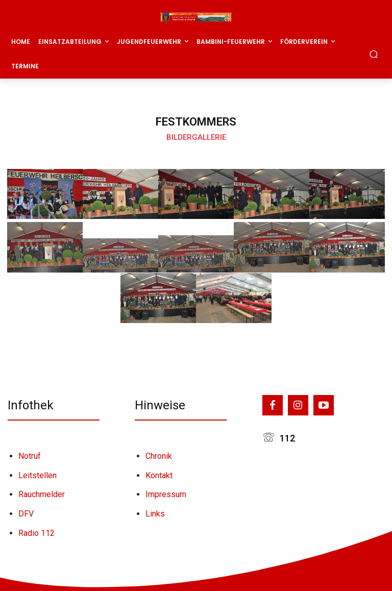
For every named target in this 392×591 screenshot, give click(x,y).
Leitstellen (37, 475)
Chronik (158, 456)
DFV (26, 514)
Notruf (29, 456)
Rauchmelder (41, 494)
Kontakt (159, 475)
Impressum (165, 494)
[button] (374, 54)
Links (155, 514)
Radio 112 (36, 533)
